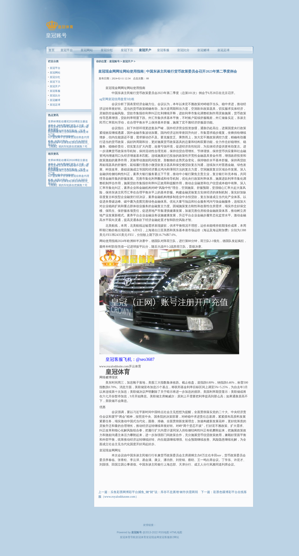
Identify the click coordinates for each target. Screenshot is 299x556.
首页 (51, 50)
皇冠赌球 (55, 100)
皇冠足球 (55, 104)
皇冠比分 (55, 95)
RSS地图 (164, 532)
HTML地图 (176, 532)
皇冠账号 (114, 61)
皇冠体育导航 (128, 537)
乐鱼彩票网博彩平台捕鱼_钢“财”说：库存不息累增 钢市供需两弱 (154, 492)
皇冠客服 (55, 90)
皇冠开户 (145, 50)
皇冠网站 (55, 72)
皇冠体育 (141, 537)
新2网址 (174, 537)
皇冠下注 (55, 81)
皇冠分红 (55, 77)
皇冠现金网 (152, 537)
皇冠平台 (55, 68)
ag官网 (103, 99)
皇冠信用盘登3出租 (121, 99)
